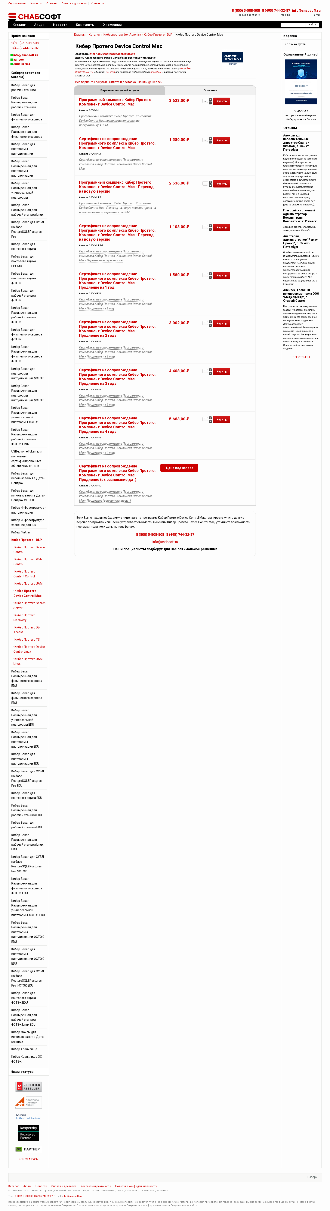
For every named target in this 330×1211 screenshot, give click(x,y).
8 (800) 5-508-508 (246, 11)
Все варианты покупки (91, 82)
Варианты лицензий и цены (119, 90)
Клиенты (36, 3)
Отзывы (51, 3)
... (171, 1190)
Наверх (312, 1177)
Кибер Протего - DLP (158, 34)
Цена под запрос (180, 468)
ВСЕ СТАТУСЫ (28, 1159)
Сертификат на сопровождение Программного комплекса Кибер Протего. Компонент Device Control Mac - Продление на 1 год (117, 281)
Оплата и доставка (74, 3)
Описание (210, 90)
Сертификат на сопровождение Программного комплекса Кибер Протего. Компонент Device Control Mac (117, 143)
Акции (27, 1186)
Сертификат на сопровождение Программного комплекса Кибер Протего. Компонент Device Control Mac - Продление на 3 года (117, 377)
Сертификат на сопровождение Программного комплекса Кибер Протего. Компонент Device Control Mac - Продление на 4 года (117, 425)
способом (156, 72)
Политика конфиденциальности (136, 1186)
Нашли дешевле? (150, 82)
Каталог (94, 34)
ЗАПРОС (110, 72)
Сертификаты (17, 3)
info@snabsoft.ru (306, 11)
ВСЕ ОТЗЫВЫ (301, 357)
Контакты (97, 3)
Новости (41, 1186)
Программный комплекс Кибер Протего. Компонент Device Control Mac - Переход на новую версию (116, 187)
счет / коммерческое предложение (112, 53)
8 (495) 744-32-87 (276, 11)
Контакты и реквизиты (96, 1186)
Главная (80, 34)
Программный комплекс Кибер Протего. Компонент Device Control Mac (115, 102)
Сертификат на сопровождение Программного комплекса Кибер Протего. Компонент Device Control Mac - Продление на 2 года (117, 329)
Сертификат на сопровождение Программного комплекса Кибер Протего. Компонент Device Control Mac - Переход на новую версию (117, 233)
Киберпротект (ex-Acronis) (122, 34)
